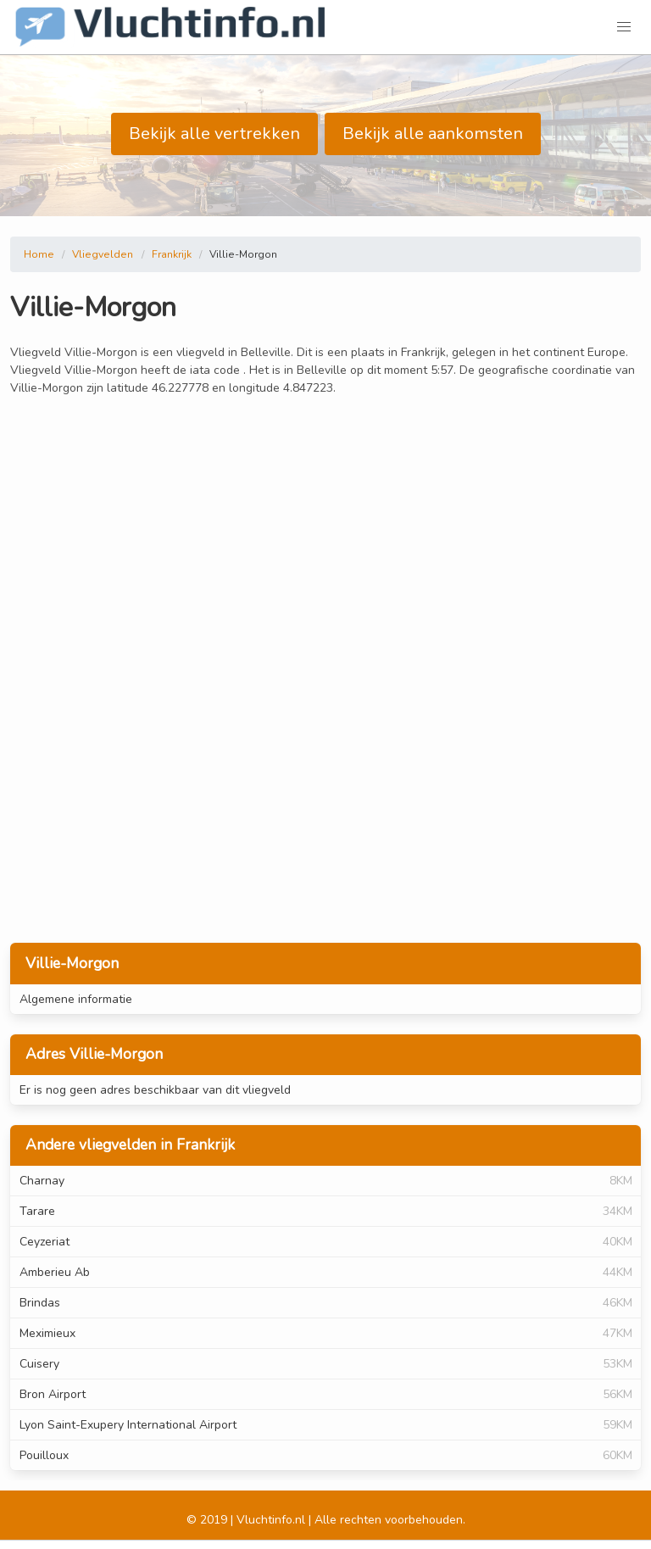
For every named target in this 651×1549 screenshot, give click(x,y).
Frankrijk (172, 254)
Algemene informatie (75, 999)
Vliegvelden (102, 254)
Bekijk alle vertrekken (214, 133)
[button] (624, 27)
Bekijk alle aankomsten (432, 133)
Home (39, 254)
